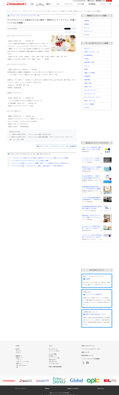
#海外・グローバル (89, 100)
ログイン (109, 0)
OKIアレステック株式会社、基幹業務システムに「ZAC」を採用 (91, 148)
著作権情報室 (92, 4)
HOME (32, 4)
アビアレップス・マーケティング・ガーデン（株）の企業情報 (57, 146)
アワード (102, 4)
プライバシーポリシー (20, 388)
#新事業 (86, 21)
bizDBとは (18, 352)
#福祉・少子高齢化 (89, 73)
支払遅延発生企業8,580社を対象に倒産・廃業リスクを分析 (92, 207)
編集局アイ (49, 4)
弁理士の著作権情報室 (55, 367)
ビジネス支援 (80, 4)
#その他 (86, 35)
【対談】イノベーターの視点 (22, 361)
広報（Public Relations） (21, 365)
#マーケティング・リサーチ (92, 97)
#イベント (87, 28)
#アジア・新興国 (89, 104)
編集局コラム (19, 363)
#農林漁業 (87, 80)
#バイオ (86, 66)
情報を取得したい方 (100, 0)
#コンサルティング (89, 93)
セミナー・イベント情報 (54, 358)
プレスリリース (68, 4)
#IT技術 (86, 59)
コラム (58, 4)
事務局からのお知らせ (73, 388)
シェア (73, 28)
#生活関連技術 (88, 55)
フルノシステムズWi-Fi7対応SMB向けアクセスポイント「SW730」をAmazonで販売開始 (92, 236)
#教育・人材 (87, 87)
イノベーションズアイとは (79, 0)
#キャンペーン (88, 31)
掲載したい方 (90, 0)
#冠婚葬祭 (87, 76)
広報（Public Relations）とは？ (96, 314)
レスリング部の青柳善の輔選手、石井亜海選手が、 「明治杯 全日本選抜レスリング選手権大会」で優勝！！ (92, 199)
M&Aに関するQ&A (53, 361)
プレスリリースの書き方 (94, 294)
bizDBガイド (19, 351)
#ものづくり (87, 48)
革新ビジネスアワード (87, 346)
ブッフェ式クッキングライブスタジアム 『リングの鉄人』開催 (29, 160)
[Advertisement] (41, 182)
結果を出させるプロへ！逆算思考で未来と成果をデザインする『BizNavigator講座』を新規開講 (92, 168)
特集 (17, 367)
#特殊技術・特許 (89, 62)
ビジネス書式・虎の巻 (54, 363)
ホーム (8, 11)
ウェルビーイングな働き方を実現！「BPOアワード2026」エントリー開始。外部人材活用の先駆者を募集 (92, 227)
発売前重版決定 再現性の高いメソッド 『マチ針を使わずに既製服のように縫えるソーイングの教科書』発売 (92, 188)
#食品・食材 (87, 83)
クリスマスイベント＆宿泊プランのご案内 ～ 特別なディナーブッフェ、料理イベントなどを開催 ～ (40, 158)
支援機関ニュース (53, 356)
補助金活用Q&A (52, 359)
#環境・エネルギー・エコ (91, 52)
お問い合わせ (100, 388)
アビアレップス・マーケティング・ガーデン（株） (25, 15)
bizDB (40, 4)
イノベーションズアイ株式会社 (61, 392)
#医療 (86, 69)
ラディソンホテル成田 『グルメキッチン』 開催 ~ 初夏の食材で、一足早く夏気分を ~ (37, 166)
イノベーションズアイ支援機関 (90, 359)
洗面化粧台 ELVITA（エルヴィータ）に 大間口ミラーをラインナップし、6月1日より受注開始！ (92, 216)
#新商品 (86, 24)
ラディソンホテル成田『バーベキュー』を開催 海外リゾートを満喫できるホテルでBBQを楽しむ (40, 163)
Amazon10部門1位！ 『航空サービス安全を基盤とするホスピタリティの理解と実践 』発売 (92, 177)
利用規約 (47, 388)
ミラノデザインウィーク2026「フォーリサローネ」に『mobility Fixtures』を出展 (92, 159)
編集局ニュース (19, 358)
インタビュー (19, 359)
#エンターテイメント (70, 32)
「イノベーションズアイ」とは (90, 349)
